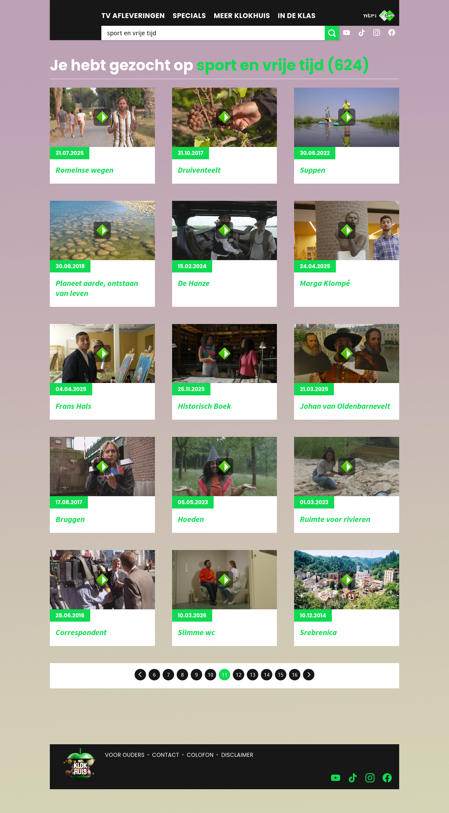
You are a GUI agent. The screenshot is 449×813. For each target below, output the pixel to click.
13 (252, 675)
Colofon (200, 755)
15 (280, 675)
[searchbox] (213, 33)
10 (210, 675)
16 (295, 675)
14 (266, 675)
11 (224, 675)
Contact (165, 755)
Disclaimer (237, 755)
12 (238, 675)
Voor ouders (125, 755)
